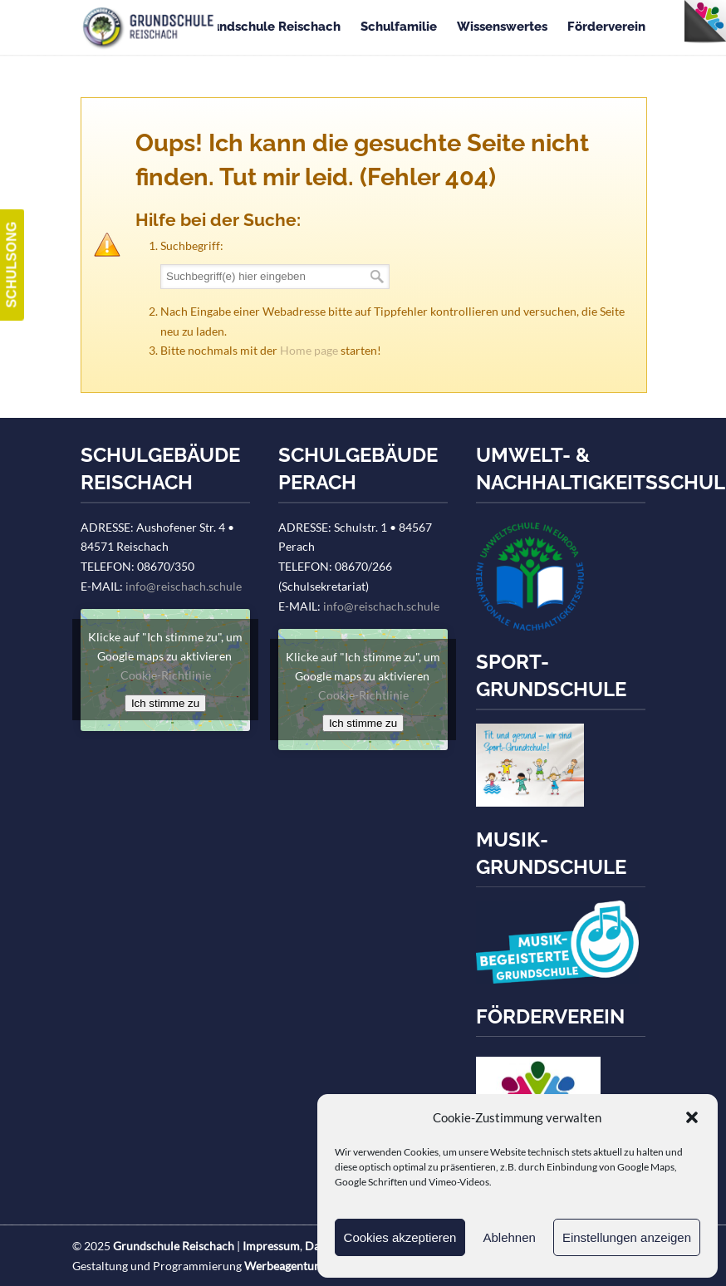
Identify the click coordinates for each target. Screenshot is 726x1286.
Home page (309, 350)
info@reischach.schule (183, 586)
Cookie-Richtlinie (165, 675)
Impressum (271, 1246)
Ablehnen (509, 1237)
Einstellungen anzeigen (626, 1237)
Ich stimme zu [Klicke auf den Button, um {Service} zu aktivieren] (165, 703)
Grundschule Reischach (149, 28)
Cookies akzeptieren (400, 1237)
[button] (692, 1117)
